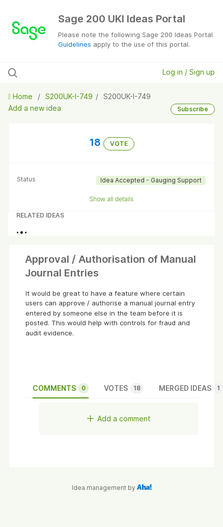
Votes (124, 388)
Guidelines (74, 44)
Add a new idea (34, 108)
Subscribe (192, 109)
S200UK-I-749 (69, 96)
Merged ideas (191, 388)
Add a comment (119, 418)
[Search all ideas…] (68, 73)
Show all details (112, 199)
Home (21, 96)
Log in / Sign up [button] (188, 72)
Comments (61, 388)
